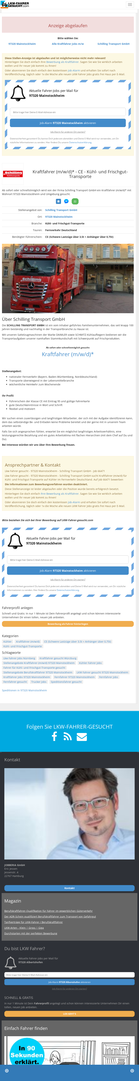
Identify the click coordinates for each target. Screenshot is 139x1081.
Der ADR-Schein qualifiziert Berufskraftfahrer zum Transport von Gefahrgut (50, 916)
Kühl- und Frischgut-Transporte (22, 646)
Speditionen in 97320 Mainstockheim (24, 690)
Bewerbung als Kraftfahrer (62, 62)
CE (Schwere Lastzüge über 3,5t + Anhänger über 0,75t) (77, 641)
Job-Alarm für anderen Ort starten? (67, 131)
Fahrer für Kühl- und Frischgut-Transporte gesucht (34, 667)
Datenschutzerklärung (80, 142)
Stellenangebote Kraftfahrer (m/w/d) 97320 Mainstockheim (39, 663)
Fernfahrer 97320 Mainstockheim (74, 677)
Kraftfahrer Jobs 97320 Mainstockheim (26, 677)
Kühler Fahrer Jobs (90, 663)
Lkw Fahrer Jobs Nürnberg (19, 658)
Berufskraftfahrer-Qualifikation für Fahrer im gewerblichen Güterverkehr (48, 911)
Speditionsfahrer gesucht (66, 682)
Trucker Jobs (38, 682)
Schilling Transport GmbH (61, 210)
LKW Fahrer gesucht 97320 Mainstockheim (102, 672)
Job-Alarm (74, 70)
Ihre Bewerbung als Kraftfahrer (60, 493)
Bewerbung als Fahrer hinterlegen (68, 624)
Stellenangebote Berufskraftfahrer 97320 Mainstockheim (37, 672)
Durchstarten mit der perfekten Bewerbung (30, 933)
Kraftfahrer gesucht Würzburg (58, 658)
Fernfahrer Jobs (108, 677)
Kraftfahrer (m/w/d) (28, 641)
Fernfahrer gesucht (15, 682)
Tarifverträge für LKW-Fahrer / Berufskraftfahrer (33, 922)
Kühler (7, 641)
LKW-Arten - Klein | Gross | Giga (24, 927)
